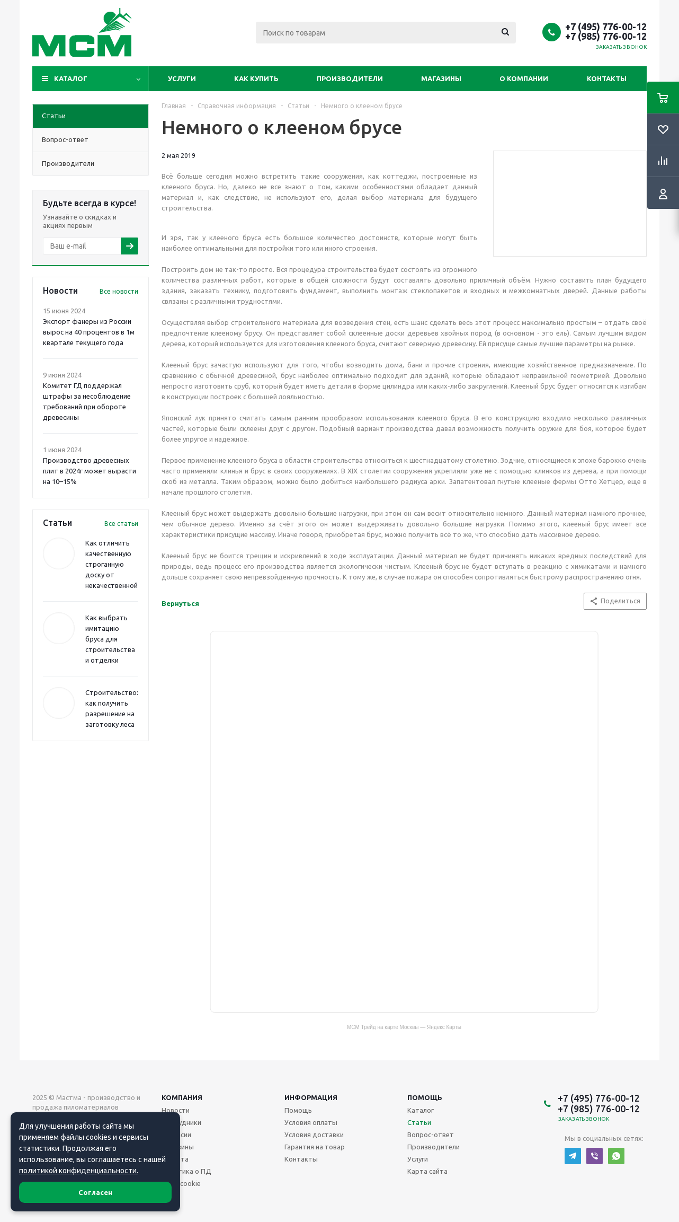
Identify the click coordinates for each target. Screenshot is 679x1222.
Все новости (119, 291)
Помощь (424, 1097)
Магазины (441, 78)
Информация (310, 1097)
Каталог (70, 78)
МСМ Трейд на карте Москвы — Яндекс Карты (404, 1027)
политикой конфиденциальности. (78, 1170)
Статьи (419, 1122)
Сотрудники (181, 1122)
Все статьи (121, 523)
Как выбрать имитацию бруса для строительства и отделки (110, 639)
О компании (523, 78)
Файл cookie (181, 1183)
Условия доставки (314, 1134)
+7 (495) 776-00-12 (606, 26)
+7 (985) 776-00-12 (606, 36)
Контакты (607, 78)
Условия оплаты (310, 1122)
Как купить (256, 78)
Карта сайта (427, 1171)
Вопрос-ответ (430, 1134)
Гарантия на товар (314, 1146)
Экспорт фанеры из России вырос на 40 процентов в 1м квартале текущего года (89, 332)
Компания (182, 1097)
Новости (176, 1110)
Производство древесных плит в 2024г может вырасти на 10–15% (89, 470)
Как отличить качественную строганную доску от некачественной (111, 564)
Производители (350, 78)
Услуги (182, 78)
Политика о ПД (186, 1171)
